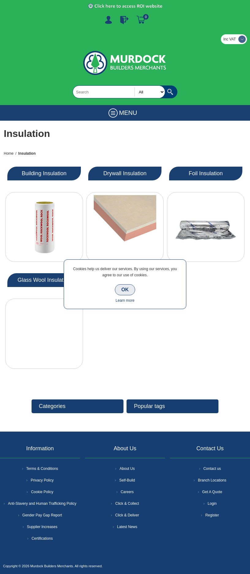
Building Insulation (44, 173)
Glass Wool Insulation (44, 280)
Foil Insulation (206, 173)
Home (8, 153)
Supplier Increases (42, 527)
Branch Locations (212, 480)
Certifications (42, 538)
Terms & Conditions (42, 468)
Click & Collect (127, 503)
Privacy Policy (42, 480)
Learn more (125, 300)
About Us (126, 468)
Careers (127, 492)
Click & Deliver (127, 515)
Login (212, 503)
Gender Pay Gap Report (42, 515)
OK (125, 289)
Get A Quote (212, 492)
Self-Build (127, 480)
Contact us (212, 468)
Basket (140, 20)
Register (108, 20)
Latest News (127, 527)
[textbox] (119, 92)
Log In (124, 20)
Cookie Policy (42, 492)
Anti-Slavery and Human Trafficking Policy (42, 503)
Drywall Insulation (124, 173)
